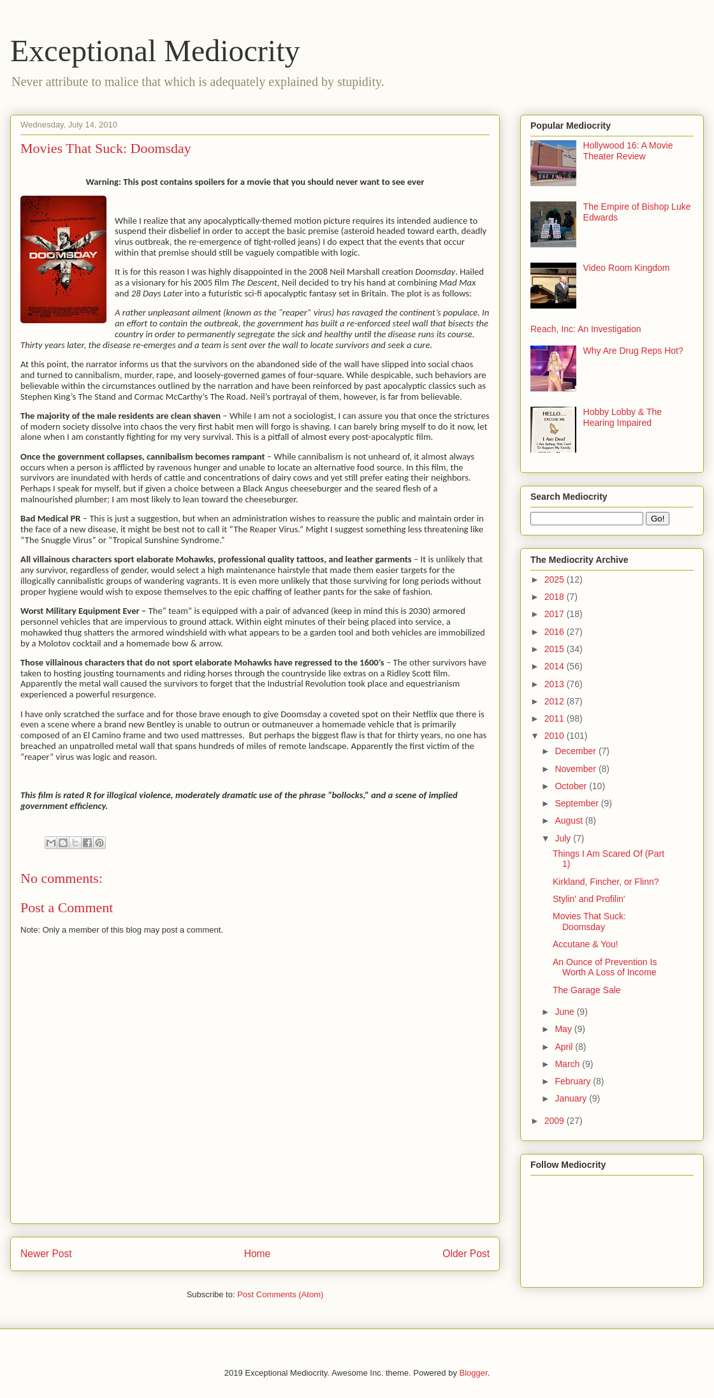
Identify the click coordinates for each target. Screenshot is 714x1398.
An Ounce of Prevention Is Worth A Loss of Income (605, 967)
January (572, 1098)
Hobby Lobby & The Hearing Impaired (622, 417)
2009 (555, 1121)
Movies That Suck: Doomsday (589, 921)
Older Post (466, 1253)
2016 (555, 632)
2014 (555, 666)
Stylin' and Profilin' (589, 899)
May (564, 1029)
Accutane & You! (585, 944)
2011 (555, 718)
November (576, 769)
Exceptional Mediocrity (155, 51)
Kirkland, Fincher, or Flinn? (606, 882)
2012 (555, 701)
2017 (555, 614)
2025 (555, 579)
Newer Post (46, 1253)
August (570, 820)
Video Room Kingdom (626, 268)
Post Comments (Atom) (280, 1294)
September (578, 803)
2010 (555, 736)
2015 (555, 649)
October (572, 786)
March (568, 1064)
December (576, 751)
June (565, 1012)
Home (257, 1253)
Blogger (474, 1373)
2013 (555, 684)
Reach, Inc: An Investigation (585, 329)
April (565, 1047)
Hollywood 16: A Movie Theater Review (628, 150)
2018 (555, 597)
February (574, 1081)
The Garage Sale (587, 990)
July (564, 838)
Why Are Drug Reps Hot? (633, 351)
